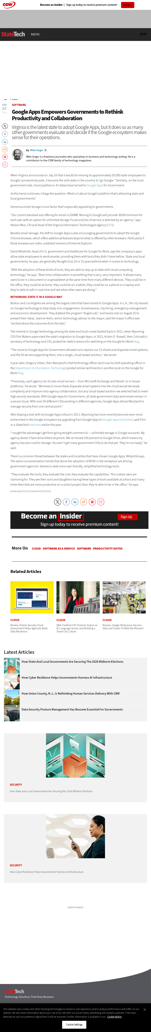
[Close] (144, 1009)
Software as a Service (59, 549)
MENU (35, 34)
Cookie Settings (74, 1024)
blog (136, 341)
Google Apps (95, 185)
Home (5, 99)
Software (14, 99)
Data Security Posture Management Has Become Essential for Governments (72, 709)
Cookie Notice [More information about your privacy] (114, 1016)
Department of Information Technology (40, 368)
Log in (143, 34)
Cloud (36, 549)
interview (35, 425)
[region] (75, 1017)
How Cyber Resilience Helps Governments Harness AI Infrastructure (67, 677)
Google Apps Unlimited (118, 420)
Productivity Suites (107, 549)
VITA (110, 225)
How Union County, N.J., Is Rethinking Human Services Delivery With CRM (71, 693)
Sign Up (126, 5)
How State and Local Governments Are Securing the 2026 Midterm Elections (72, 661)
